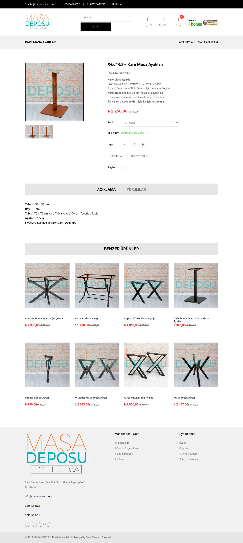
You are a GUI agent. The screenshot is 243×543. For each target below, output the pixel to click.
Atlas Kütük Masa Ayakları (139, 397)
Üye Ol (182, 442)
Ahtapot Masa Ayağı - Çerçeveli (44, 318)
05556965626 (32, 505)
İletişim (119, 459)
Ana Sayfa (186, 42)
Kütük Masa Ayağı (184, 397)
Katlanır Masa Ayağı (86, 318)
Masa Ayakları (208, 42)
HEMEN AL (116, 156)
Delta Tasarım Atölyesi (98, 537)
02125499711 (32, 515)
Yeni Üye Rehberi (188, 459)
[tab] (32, 132)
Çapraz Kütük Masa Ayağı (139, 318)
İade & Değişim (124, 453)
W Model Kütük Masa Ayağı (91, 397)
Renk (111, 122)
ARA (128, 22)
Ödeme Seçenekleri (126, 448)
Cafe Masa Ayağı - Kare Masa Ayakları (191, 320)
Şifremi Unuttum (188, 453)
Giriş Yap (184, 448)
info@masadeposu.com (40, 4)
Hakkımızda (122, 442)
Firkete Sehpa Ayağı (37, 397)
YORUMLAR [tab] (141, 189)
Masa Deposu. (42, 537)
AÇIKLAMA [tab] (102, 189)
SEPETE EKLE (138, 156)
